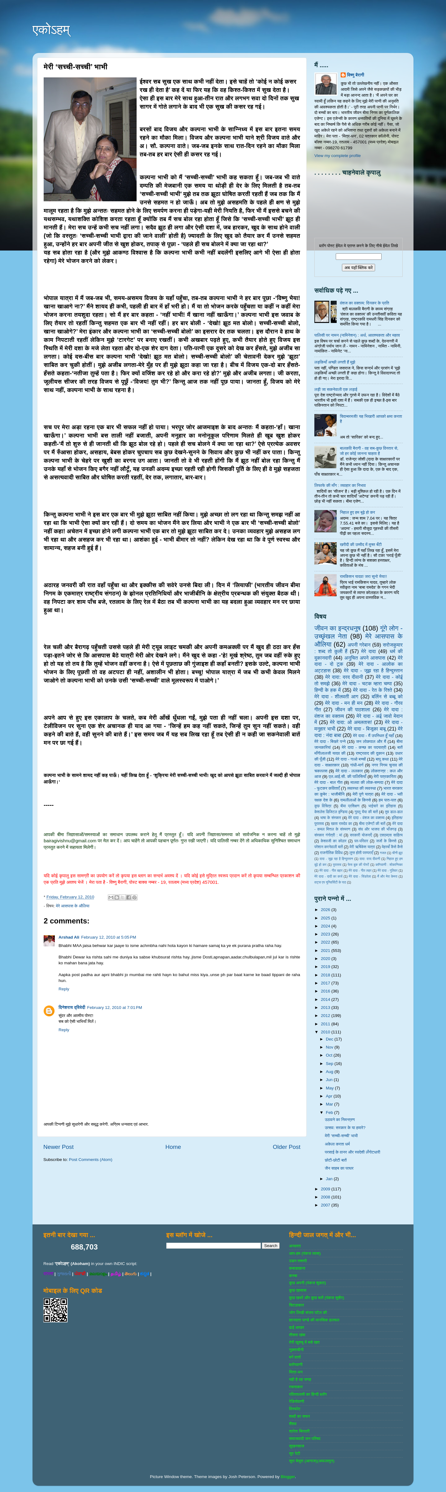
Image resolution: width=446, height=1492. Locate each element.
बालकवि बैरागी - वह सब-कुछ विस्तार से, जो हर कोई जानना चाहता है (369, 451)
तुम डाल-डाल (394, 812)
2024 (326, 926)
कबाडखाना (297, 1268)
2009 (326, 1189)
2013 (326, 1007)
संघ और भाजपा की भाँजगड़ (377, 829)
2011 (326, 1024)
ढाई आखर (296, 1327)
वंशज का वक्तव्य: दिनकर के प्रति (364, 303)
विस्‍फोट (294, 1409)
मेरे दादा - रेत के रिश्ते (372, 690)
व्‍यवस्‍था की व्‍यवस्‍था (361, 788)
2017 (326, 983)
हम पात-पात (387, 800)
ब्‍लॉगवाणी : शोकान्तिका (389, 864)
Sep (330, 1063)
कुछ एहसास (297, 1290)
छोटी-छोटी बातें (336, 1160)
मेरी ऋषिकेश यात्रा (362, 847)
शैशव (292, 1423)
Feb (330, 1112)
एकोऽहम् (51, 29)
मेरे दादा (368, 651)
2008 (326, 1197)
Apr (330, 1096)
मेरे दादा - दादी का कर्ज (328, 876)
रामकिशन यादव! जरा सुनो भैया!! (363, 576)
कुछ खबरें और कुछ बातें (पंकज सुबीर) (316, 1297)
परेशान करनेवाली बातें (328, 847)
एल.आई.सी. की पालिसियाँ (347, 776)
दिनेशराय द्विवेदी (72, 1007)
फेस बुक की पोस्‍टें (358, 864)
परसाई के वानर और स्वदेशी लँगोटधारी (352, 1152)
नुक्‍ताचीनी (296, 1349)
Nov (330, 1047)
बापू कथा (382, 759)
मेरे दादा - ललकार (349, 771)
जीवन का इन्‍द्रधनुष (337, 628)
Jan (330, 1178)
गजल (383, 853)
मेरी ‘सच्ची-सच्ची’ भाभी (341, 1135)
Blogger (288, 1476)
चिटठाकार (296, 1305)
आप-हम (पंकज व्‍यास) (305, 1253)
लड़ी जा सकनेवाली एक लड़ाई (335, 389)
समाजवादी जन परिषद (304, 1438)
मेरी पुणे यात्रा (362, 794)
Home (173, 1147)
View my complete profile (337, 155)
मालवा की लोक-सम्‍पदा (366, 782)
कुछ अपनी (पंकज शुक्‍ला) (307, 1282)
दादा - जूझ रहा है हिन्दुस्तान (336, 859)
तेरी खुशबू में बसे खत (304, 1342)
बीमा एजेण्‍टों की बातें (372, 824)
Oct (330, 1055)
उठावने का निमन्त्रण (340, 1119)
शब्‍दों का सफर (299, 1416)
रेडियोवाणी (296, 1401)
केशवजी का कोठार (333, 841)
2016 (326, 991)
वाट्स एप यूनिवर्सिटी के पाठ (330, 882)
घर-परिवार (361, 841)
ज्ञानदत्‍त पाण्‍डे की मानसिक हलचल (314, 1320)
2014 (326, 999)
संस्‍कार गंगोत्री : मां (328, 835)
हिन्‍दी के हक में (327, 690)
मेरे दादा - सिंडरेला (360, 876)
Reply (64, 989)
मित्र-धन (296, 1372)
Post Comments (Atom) (90, 1159)
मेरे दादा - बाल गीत (328, 782)
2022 (326, 942)
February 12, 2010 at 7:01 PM (114, 1007)
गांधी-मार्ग (357, 765)
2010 (326, 1032)
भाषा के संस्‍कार (330, 818)
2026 (326, 909)
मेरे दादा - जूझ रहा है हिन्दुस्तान (373, 670)
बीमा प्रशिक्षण (349, 806)
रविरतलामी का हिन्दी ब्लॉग (308, 1394)
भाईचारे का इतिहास (382, 806)
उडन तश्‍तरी (298, 1261)
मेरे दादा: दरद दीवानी (344, 677)
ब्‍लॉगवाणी (295, 1364)
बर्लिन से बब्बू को (387, 696)
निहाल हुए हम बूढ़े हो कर (357, 512)
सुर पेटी (294, 1453)
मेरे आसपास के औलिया (72, 906)
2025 (326, 918)
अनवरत (294, 1246)
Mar (330, 1104)
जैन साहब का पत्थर (339, 1168)
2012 (326, 1015)
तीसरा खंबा (297, 1335)
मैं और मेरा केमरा (387, 876)
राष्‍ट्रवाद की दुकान (370, 753)
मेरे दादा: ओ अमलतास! (351, 722)
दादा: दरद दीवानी (370, 859)
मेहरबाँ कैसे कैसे (392, 847)
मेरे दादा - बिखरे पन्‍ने (330, 741)
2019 (326, 966)
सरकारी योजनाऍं (361, 835)
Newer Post (58, 1147)
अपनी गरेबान (359, 645)
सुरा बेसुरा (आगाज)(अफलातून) (311, 1461)
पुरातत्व (337, 864)
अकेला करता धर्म (337, 1144)
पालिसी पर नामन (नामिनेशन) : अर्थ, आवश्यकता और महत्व (357, 335)
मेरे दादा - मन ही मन (344, 703)
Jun (330, 1079)
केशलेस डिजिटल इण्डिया (331, 812)
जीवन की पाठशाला (352, 709)
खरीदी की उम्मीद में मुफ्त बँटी (361, 544)
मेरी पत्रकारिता (385, 776)
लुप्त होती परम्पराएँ (361, 853)
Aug (330, 1071)
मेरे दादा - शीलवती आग (336, 696)
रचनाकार (296, 1387)
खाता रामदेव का (341, 824)
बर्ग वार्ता (295, 1357)
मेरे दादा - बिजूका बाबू (367, 728)
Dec (330, 1039)
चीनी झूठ (397, 853)
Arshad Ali (69, 937)
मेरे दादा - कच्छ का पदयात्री (364, 747)
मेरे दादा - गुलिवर (387, 870)
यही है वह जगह (300, 1379)
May (330, 1088)
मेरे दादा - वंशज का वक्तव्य (366, 818)
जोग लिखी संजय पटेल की (308, 1312)
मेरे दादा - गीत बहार (330, 870)
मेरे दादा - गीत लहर (360, 870)
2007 (326, 1205)
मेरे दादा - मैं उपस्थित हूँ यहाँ (373, 735)
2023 (326, 934)
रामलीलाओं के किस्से (355, 800)
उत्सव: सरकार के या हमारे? (345, 1127)
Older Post (286, 1147)
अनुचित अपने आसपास (364, 658)
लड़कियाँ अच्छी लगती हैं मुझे (334, 362)
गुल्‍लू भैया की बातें (366, 812)
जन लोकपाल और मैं (371, 741)
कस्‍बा (293, 1275)
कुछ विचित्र (322, 806)
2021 (326, 950)
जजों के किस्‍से (386, 841)
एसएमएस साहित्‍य (391, 835)
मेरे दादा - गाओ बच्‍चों (350, 759)
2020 (326, 958)
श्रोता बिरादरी (299, 1431)
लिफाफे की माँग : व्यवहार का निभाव (340, 485)
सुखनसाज (296, 1446)
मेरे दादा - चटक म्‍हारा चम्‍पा (367, 683)
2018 (326, 975)
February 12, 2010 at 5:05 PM (108, 937)
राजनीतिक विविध (331, 853)
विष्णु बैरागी (355, 75)
